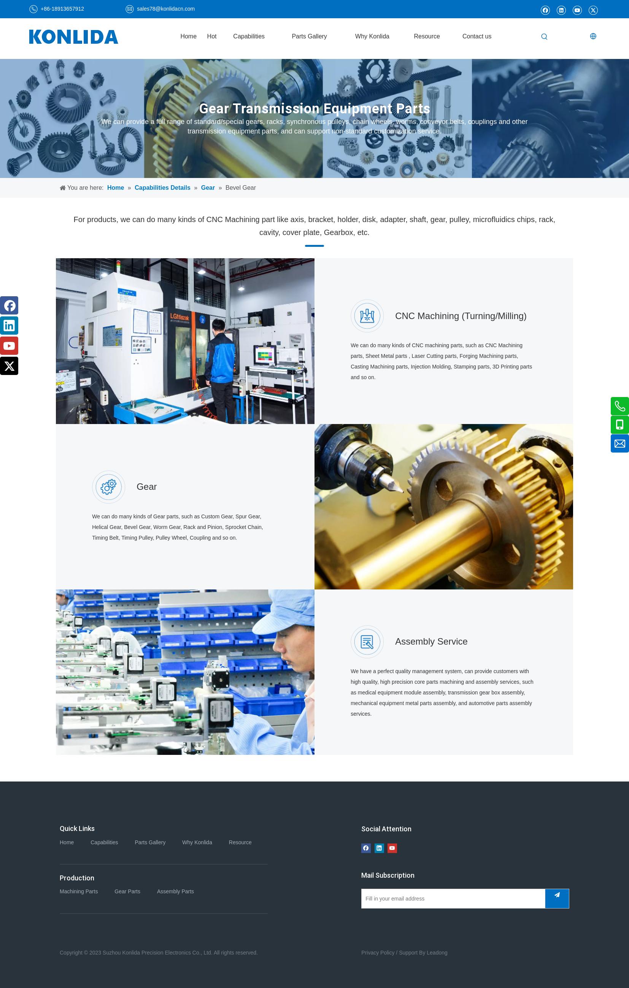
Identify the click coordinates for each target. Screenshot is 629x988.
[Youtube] (577, 10)
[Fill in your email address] (452, 898)
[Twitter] (593, 10)
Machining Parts (79, 891)
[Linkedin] (561, 10)
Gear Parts (127, 891)
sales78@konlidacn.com (166, 9)
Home (67, 842)
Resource (240, 842)
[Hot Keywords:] (544, 37)
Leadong (437, 953)
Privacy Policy (377, 953)
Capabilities (104, 842)
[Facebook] (545, 10)
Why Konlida (197, 842)
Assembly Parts (175, 891)
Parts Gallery (150, 842)
